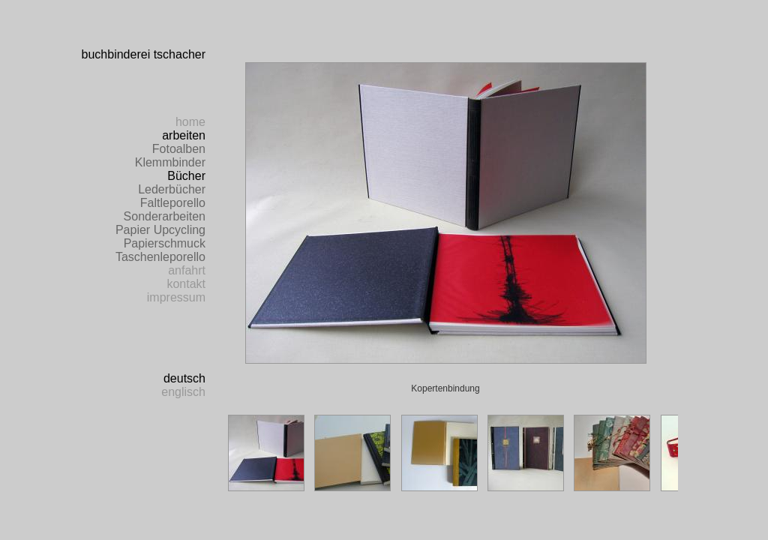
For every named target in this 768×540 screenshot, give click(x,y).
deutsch (185, 378)
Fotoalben (179, 148)
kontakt (186, 284)
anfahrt (187, 270)
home (191, 122)
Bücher (186, 176)
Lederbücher (172, 189)
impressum (176, 297)
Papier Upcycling (161, 230)
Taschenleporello (161, 256)
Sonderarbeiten (165, 216)
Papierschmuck (165, 243)
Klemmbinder (170, 162)
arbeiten (184, 135)
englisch (183, 392)
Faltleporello (173, 202)
